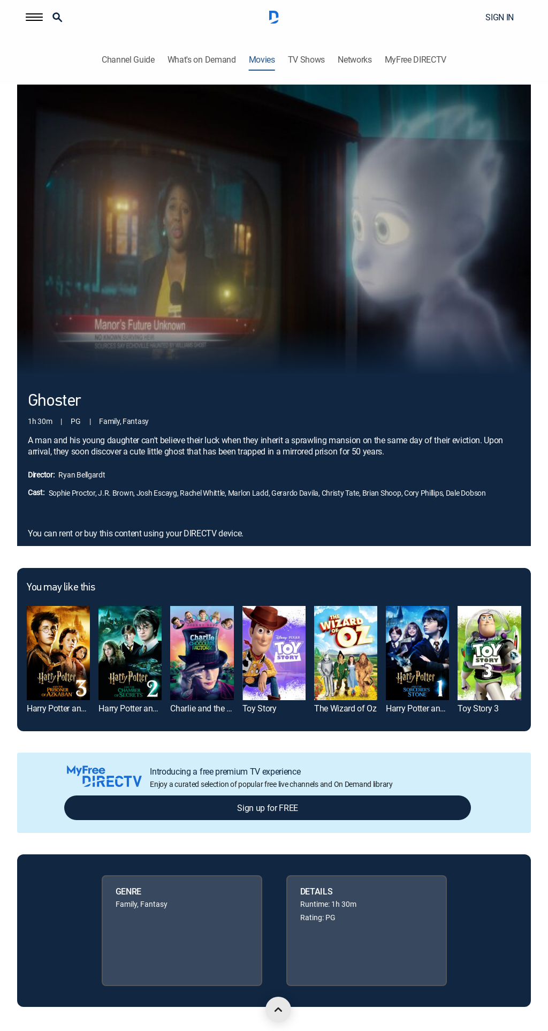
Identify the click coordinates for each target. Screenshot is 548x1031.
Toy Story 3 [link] (478, 708)
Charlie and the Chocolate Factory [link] (231, 708)
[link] (58, 653)
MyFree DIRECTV (416, 59)
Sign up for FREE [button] (267, 808)
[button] (34, 17)
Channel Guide (128, 59)
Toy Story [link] (259, 708)
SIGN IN (499, 17)
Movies (262, 59)
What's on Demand (202, 59)
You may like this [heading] (61, 587)
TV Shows (306, 59)
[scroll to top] (278, 1010)
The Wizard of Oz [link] (345, 708)
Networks (354, 59)
